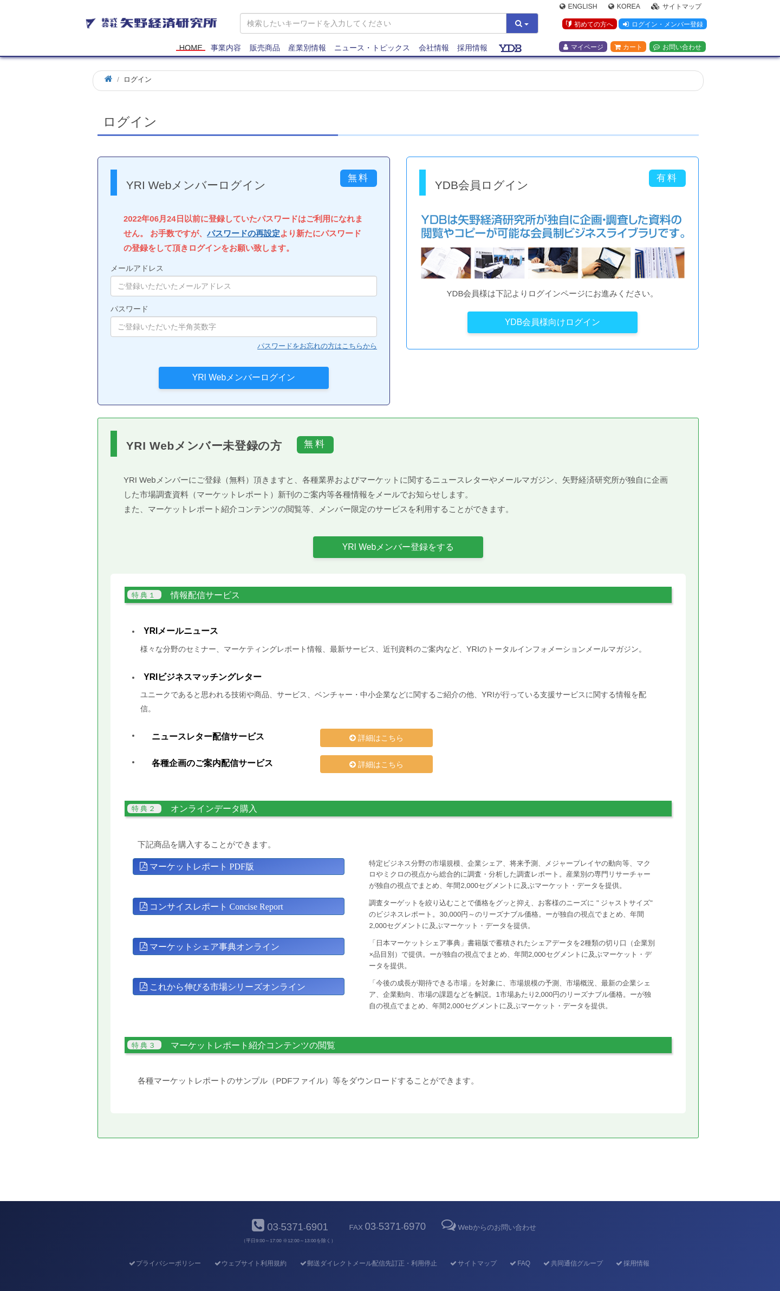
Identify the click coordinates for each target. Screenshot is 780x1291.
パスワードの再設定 (243, 233)
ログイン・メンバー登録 (661, 26)
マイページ (583, 49)
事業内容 (226, 50)
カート (628, 49)
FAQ (519, 1245)
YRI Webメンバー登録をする (398, 547)
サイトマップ (676, 8)
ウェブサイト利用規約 (250, 1245)
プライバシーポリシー (164, 1245)
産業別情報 (307, 50)
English (578, 8)
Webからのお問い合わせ (487, 1209)
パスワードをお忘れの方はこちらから (317, 346)
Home (191, 50)
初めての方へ (586, 26)
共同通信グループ (573, 1245)
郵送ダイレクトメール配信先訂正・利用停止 (368, 1245)
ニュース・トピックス (372, 50)
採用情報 (472, 50)
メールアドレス (243, 280)
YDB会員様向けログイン (552, 322)
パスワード (243, 320)
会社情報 (434, 50)
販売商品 (265, 50)
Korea (624, 8)
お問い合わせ (677, 49)
